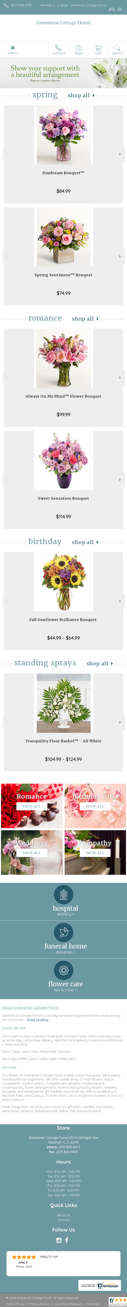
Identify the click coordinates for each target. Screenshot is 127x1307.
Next (120, 154)
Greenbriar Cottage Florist (63, 22)
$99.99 (63, 414)
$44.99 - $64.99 (63, 638)
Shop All (79, 95)
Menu (13, 52)
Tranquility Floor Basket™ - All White (63, 741)
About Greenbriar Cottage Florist (30, 1007)
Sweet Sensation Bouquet (63, 498)
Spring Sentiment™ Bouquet (64, 275)
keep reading (37, 1020)
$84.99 (63, 191)
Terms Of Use (15, 1304)
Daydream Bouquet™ (63, 173)
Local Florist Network (68, 1304)
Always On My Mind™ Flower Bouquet (63, 396)
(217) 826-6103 (21, 5)
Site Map (93, 1304)
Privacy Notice (39, 1304)
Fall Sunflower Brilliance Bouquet (63, 619)
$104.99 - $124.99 (63, 759)
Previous (6, 154)
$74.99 (63, 293)
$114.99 (63, 516)
